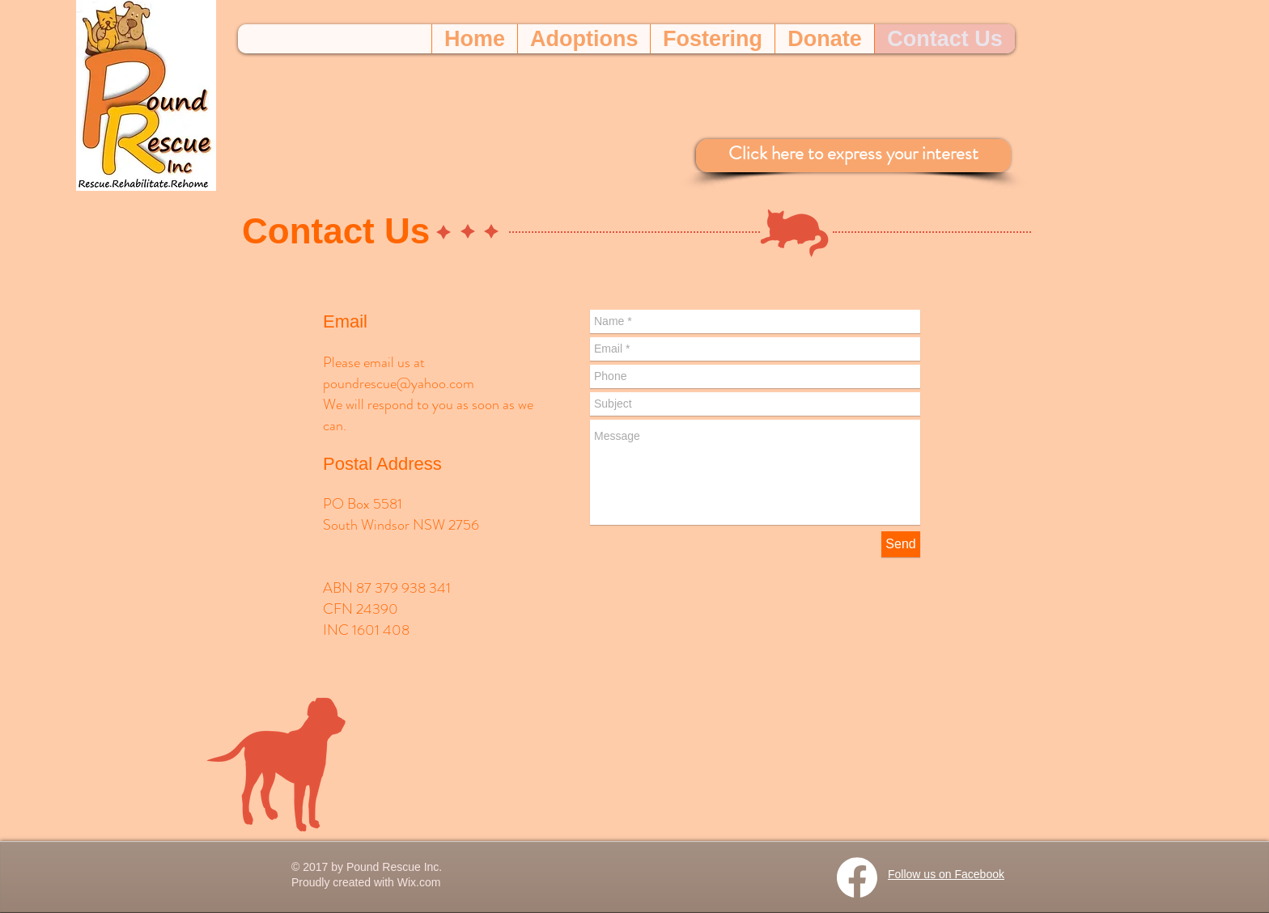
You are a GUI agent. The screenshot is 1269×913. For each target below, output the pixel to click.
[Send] (900, 544)
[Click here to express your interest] (853, 155)
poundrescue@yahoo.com (398, 383)
